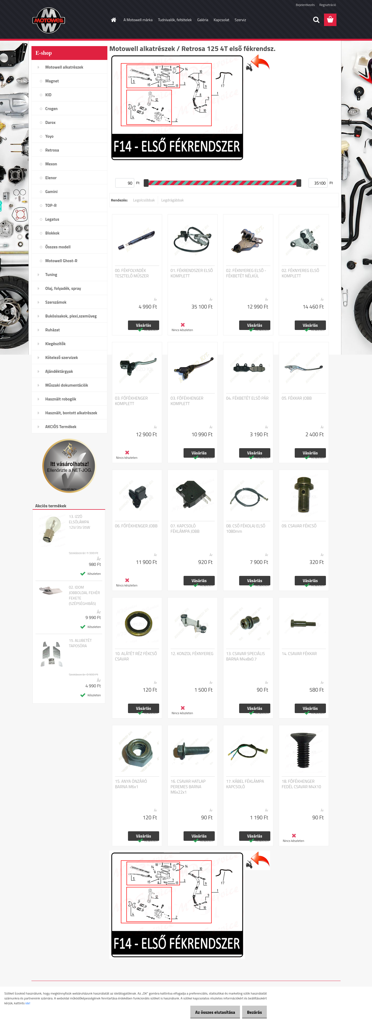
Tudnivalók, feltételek (175, 20)
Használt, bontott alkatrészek (71, 413)
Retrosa (52, 150)
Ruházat (52, 330)
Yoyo (49, 136)
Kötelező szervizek (61, 357)
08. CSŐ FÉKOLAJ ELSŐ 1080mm (245, 528)
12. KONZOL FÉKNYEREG (192, 653)
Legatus (52, 219)
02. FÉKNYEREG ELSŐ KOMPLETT (300, 273)
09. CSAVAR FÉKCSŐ (299, 526)
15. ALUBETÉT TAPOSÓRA (80, 643)
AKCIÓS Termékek (60, 427)
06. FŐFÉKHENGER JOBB (136, 526)
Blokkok (52, 233)
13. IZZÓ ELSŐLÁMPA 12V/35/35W (79, 522)
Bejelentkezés (305, 4)
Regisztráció (327, 4)
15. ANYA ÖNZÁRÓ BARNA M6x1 (131, 784)
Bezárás (252, 1012)
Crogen (51, 108)
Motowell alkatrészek (64, 67)
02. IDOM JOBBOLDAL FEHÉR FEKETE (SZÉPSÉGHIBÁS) (84, 595)
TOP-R (51, 205)
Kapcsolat (221, 20)
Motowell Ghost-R (61, 261)
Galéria (202, 20)
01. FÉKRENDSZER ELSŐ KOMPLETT (192, 273)
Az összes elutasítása (209, 1012)
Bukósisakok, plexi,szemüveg (71, 316)
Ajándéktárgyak (59, 371)
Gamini (51, 191)
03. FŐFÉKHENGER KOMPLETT (131, 401)
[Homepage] (113, 20)
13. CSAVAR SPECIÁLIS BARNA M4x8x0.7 (245, 656)
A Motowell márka (138, 20)
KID (48, 95)
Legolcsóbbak (144, 200)
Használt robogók (60, 399)
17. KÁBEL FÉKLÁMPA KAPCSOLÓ (245, 784)
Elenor (51, 178)
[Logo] (68, 20)
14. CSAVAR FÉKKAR (299, 653)
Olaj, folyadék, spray (63, 288)
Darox (50, 122)
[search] (316, 20)
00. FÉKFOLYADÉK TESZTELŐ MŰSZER (132, 273)
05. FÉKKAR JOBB (297, 398)
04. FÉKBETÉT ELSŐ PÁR (247, 398)
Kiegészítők (55, 344)
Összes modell (57, 247)
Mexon (51, 164)
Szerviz (240, 20)
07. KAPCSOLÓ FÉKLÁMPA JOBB (185, 528)
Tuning (51, 274)
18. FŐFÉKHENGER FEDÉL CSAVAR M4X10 (301, 784)
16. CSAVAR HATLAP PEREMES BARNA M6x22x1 (188, 787)
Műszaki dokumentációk (66, 385)
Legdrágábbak (172, 200)
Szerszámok (55, 302)
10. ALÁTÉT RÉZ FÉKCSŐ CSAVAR (136, 656)
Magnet (52, 81)
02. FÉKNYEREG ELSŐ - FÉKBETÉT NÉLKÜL (246, 273)
